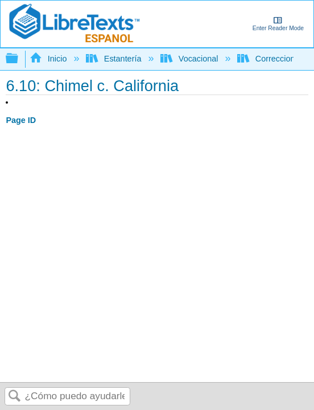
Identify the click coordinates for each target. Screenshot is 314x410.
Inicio (49, 58)
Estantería (114, 58)
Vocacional (190, 58)
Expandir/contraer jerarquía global (19, 59)
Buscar (15, 396)
